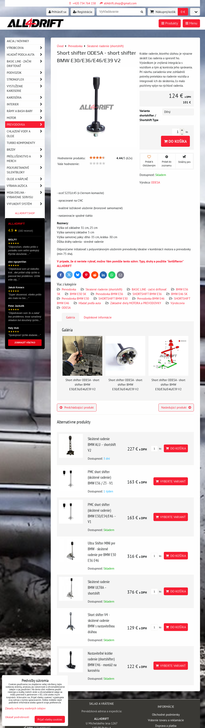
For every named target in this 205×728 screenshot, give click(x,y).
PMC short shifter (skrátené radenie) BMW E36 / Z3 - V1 (100, 477)
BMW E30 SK (78, 294)
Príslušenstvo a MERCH (26, 158)
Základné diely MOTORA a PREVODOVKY (135, 303)
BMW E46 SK (179, 294)
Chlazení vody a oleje (26, 133)
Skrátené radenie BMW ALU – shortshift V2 (102, 444)
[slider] (97, 157)
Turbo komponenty (21, 143)
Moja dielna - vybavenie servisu (26, 194)
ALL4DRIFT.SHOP (25, 213)
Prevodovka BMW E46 (150, 298)
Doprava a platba (165, 726)
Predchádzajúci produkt (77, 407)
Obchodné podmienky (166, 714)
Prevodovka (69, 289)
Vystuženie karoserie (26, 88)
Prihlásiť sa (57, 12)
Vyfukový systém (26, 204)
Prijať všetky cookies (49, 719)
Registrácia (82, 12)
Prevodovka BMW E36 (109, 294)
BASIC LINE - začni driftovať (149, 289)
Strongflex (26, 79)
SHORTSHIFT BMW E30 (113, 298)
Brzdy (26, 149)
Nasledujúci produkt (176, 407)
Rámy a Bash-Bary (26, 111)
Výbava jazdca (26, 185)
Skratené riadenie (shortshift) (104, 289)
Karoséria (26, 97)
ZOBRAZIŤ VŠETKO (25, 342)
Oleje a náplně (26, 179)
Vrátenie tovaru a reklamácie (166, 720)
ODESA (66, 308)
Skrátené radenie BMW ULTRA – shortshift (99, 587)
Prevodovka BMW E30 (75, 298)
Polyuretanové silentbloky (26, 170)
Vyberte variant (171, 481)
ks (156, 448)
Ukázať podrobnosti (17, 717)
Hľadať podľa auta (90, 303)
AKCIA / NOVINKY (18, 41)
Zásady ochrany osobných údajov (25, 708)
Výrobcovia (177, 303)
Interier (26, 104)
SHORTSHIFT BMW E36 (147, 294)
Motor (26, 118)
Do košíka (175, 141)
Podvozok (26, 72)
